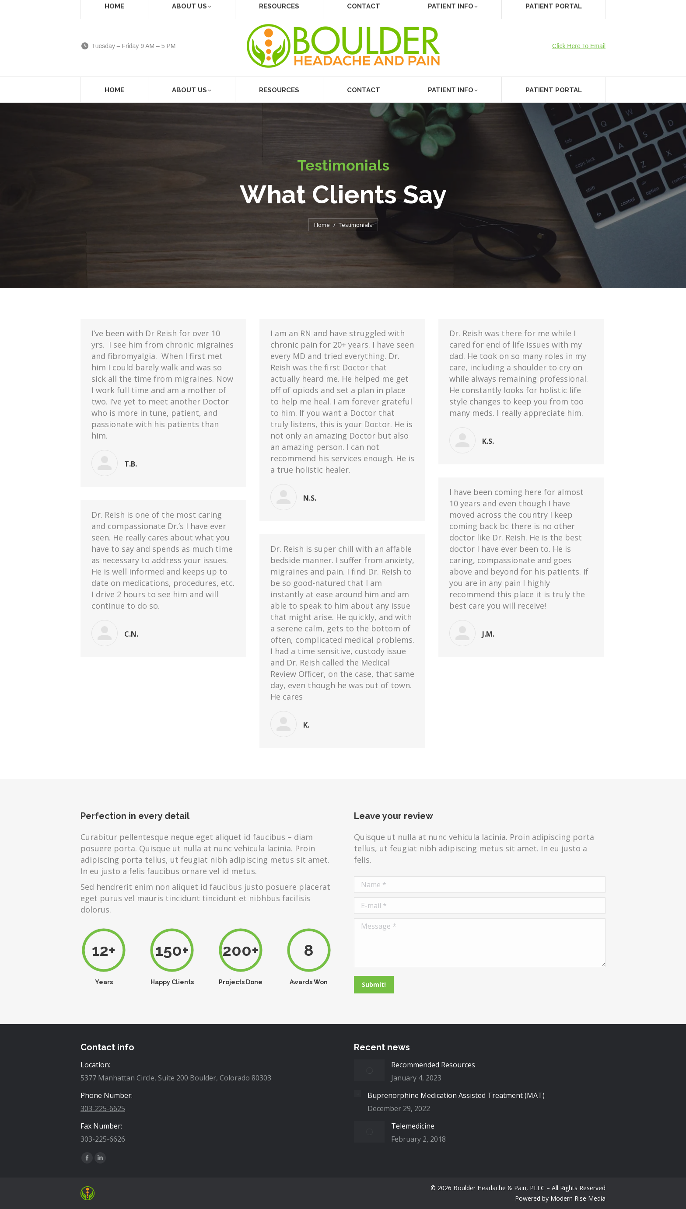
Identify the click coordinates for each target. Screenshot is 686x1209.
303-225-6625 (102, 1108)
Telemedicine (412, 1126)
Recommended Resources (433, 1065)
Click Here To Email (579, 45)
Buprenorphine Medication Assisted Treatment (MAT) (456, 1095)
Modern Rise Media (578, 1198)
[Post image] (369, 1070)
